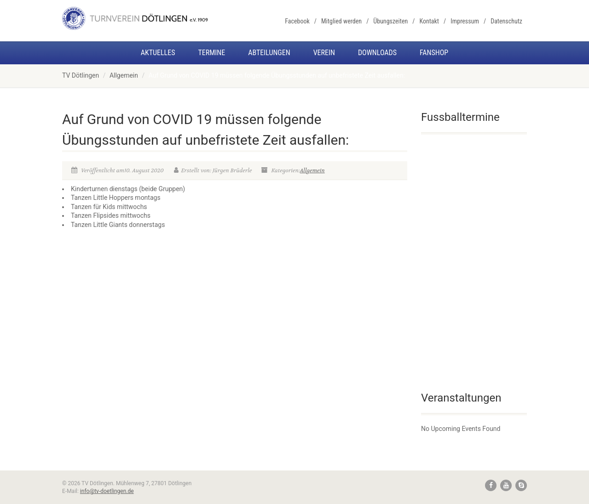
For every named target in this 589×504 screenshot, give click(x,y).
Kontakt (429, 21)
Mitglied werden (341, 21)
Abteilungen (269, 52)
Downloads (377, 52)
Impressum (464, 21)
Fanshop (434, 52)
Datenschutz (506, 21)
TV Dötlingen (80, 75)
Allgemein (124, 75)
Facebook (297, 21)
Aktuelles (158, 52)
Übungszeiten (390, 21)
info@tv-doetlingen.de (107, 491)
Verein (324, 52)
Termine (211, 52)
